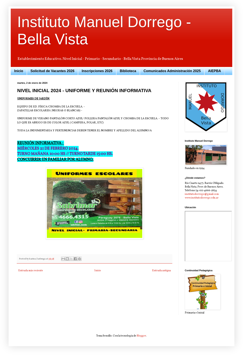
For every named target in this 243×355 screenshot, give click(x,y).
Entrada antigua (161, 270)
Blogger (141, 336)
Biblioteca (128, 71)
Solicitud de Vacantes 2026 (53, 71)
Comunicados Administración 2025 (172, 71)
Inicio (18, 71)
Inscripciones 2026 (97, 71)
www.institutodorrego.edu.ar (202, 198)
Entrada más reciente (30, 270)
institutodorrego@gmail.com (202, 194)
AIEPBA (214, 71)
